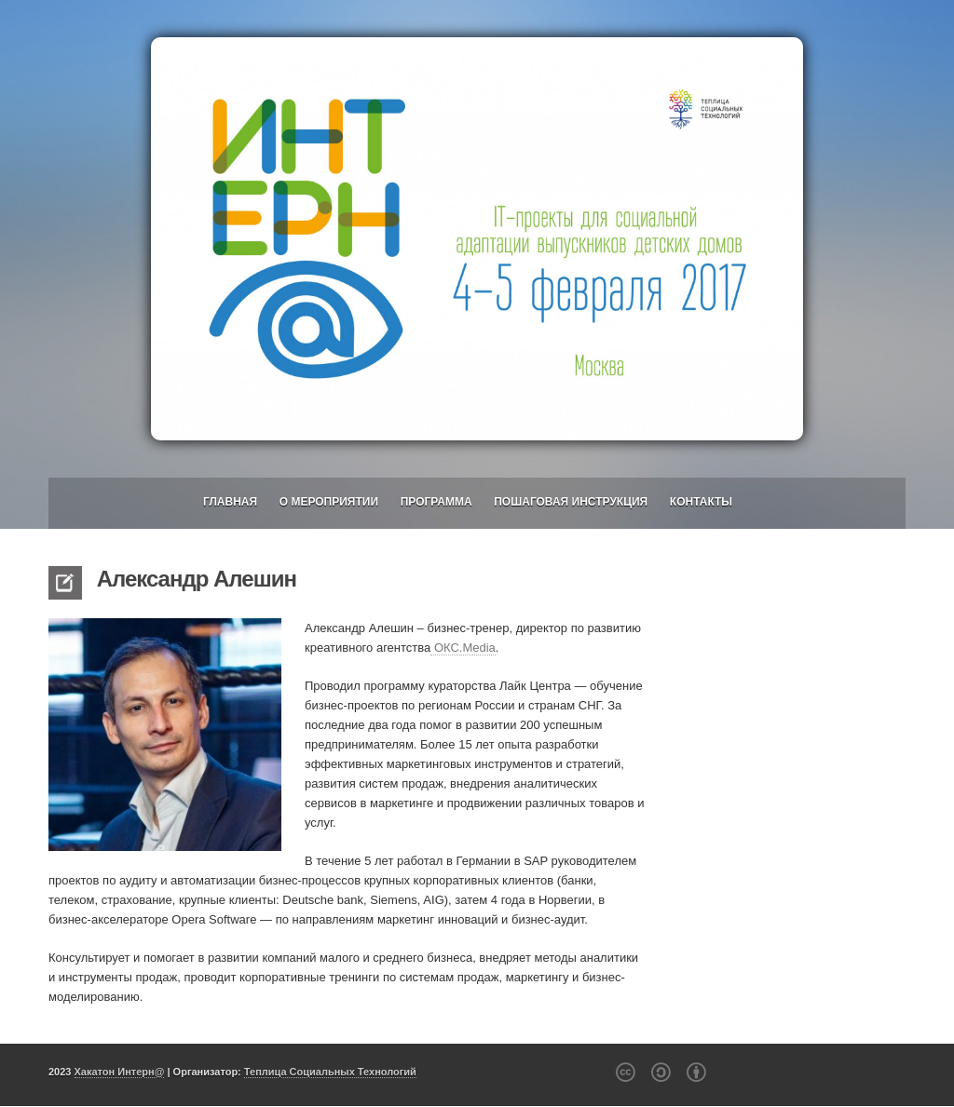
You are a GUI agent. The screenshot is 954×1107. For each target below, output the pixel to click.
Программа (436, 501)
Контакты (701, 501)
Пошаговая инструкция (570, 501)
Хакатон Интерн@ (120, 1071)
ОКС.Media (463, 648)
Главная (230, 501)
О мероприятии (328, 501)
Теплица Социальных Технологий (330, 1071)
